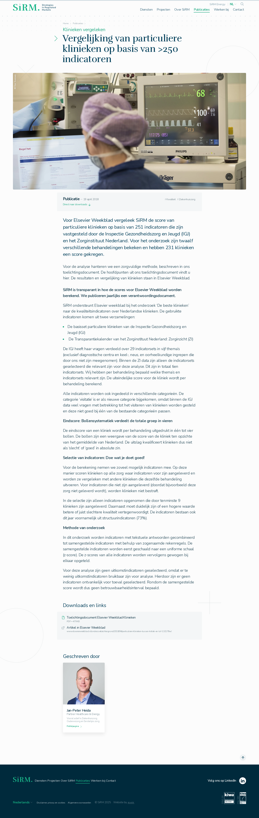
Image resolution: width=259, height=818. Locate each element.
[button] (233, 4)
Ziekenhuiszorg (185, 199)
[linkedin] (227, 787)
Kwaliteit (163, 199)
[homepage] (34, 7)
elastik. (142, 808)
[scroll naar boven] (242, 763)
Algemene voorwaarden (87, 808)
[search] (242, 4)
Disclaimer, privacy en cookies (54, 808)
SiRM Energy (217, 4)
